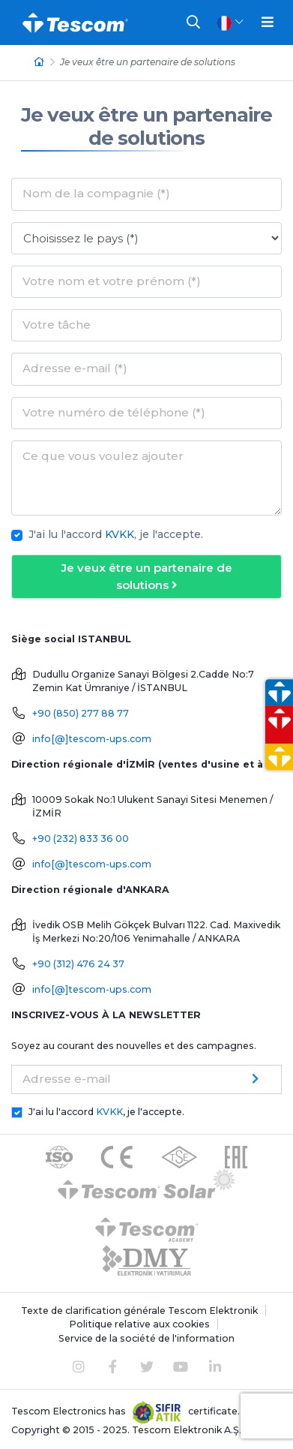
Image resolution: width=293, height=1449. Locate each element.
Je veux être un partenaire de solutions (146, 126)
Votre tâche (56, 324)
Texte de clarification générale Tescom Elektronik (139, 1310)
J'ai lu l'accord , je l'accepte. (115, 534)
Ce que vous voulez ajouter (103, 456)
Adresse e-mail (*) (74, 368)
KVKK (119, 534)
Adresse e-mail (66, 1079)
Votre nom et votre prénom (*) (111, 281)
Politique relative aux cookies (139, 1324)
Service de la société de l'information (146, 1338)
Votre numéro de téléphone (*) (113, 412)
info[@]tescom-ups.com (91, 738)
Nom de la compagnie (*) (96, 193)
